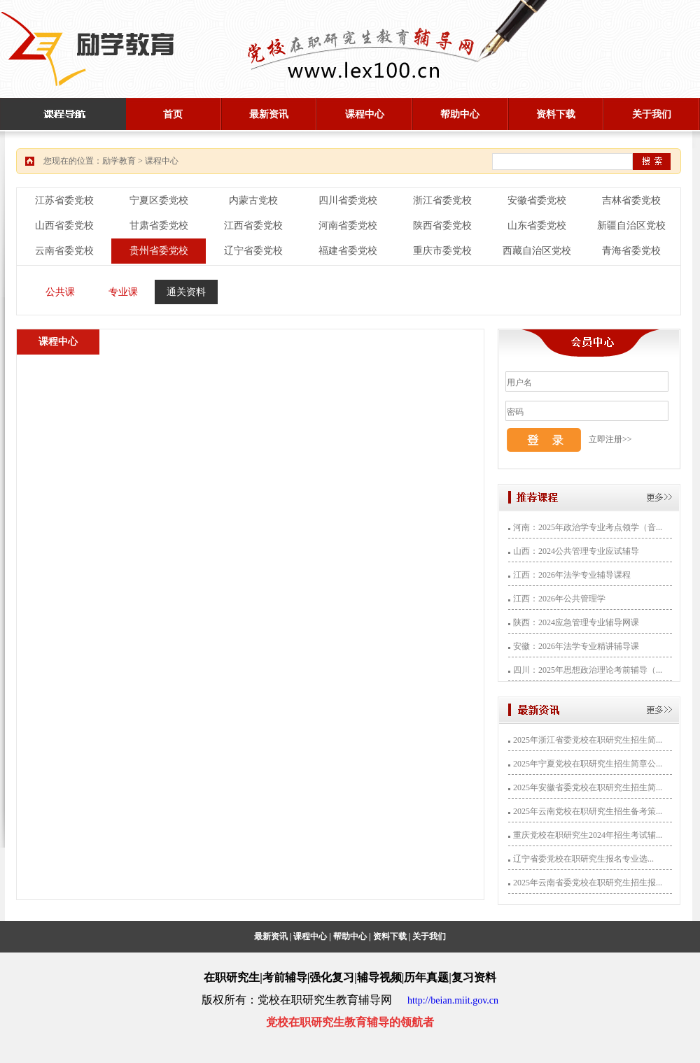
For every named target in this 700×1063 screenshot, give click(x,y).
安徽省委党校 (536, 200)
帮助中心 (459, 114)
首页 (173, 114)
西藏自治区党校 (537, 250)
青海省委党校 (631, 250)
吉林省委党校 (631, 200)
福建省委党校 (347, 250)
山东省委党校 (536, 225)
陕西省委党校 (442, 225)
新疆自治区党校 (631, 225)
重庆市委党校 (442, 250)
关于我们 (651, 114)
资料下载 (555, 114)
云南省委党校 (64, 250)
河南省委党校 (347, 225)
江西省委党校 (253, 225)
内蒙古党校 (253, 200)
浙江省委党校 (442, 200)
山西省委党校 (64, 225)
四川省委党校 (347, 200)
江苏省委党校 (64, 200)
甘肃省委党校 (159, 225)
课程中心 (364, 114)
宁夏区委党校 (159, 200)
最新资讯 (268, 114)
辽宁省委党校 (253, 250)
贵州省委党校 (159, 250)
